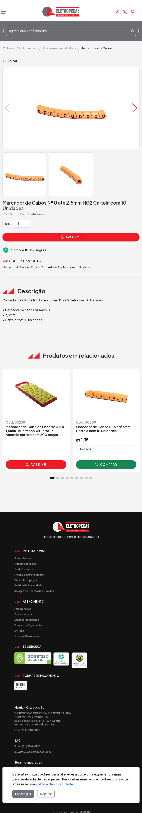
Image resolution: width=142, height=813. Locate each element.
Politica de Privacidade (28, 578)
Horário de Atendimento (29, 567)
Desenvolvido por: (71, 806)
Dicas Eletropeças (25, 572)
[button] (134, 100)
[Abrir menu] (3, 12)
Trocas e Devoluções (27, 628)
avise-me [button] (71, 229)
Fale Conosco (22, 601)
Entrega (19, 623)
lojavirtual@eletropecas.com (32, 744)
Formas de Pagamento (28, 617)
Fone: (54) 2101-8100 (27, 722)
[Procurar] (132, 31)
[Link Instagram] (16, 761)
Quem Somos (22, 550)
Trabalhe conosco (25, 556)
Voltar (9, 53)
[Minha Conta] (118, 12)
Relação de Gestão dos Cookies (34, 583)
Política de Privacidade (54, 784)
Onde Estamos (23, 561)
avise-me (36, 457)
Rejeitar (46, 794)
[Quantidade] (22, 216)
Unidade (85, 441)
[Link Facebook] (23, 761)
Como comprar (23, 606)
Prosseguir (23, 794)
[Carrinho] (132, 12)
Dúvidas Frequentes (26, 612)
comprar (106, 457)
